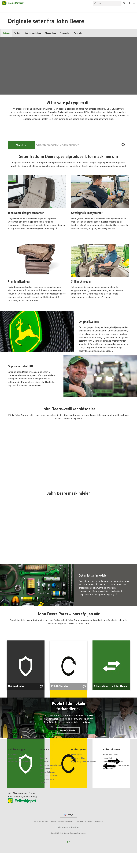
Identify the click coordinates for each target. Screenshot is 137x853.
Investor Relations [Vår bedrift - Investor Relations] (47, 772)
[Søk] (107, 3)
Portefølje (78, 33)
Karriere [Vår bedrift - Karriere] (43, 782)
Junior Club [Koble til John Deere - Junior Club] (107, 758)
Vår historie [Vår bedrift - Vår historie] (44, 761)
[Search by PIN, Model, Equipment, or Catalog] (82, 145)
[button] (123, 144)
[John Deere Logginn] (129, 3)
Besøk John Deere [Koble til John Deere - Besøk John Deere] (110, 754)
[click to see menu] (134, 3)
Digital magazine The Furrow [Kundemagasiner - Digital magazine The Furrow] (83, 761)
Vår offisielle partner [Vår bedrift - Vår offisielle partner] (48, 775)
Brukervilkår (79, 821)
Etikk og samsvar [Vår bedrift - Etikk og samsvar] (46, 779)
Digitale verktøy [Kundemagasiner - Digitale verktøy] (78, 758)
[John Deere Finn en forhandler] (124, 3)
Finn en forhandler (67, 730)
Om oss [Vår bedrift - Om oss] (42, 754)
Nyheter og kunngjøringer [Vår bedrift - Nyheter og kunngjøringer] (50, 765)
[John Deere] (14, 3)
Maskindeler (50, 33)
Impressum (89, 821)
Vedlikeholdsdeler (33, 33)
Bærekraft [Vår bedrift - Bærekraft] (43, 758)
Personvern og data (41, 821)
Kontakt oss (99, 821)
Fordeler (17, 33)
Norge (68, 814)
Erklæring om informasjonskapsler (61, 821)
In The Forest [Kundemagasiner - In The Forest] (76, 754)
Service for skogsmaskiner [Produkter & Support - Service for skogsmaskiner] (19, 761)
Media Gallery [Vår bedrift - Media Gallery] (45, 768)
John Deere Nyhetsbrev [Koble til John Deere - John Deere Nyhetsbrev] (113, 761)
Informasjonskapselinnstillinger (68, 827)
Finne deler (65, 33)
